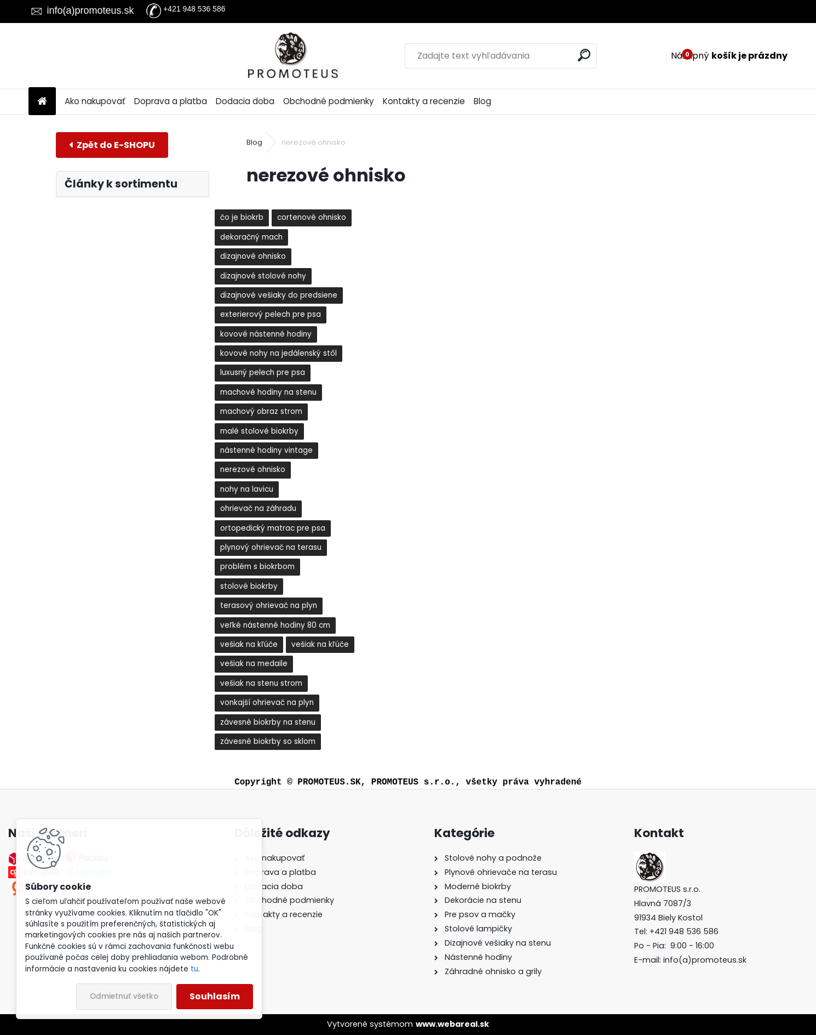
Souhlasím (214, 996)
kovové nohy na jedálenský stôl (278, 353)
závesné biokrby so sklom (267, 741)
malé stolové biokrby (259, 431)
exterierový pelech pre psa (270, 314)
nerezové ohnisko (252, 469)
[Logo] (103, 56)
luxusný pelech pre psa (262, 372)
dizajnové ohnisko (253, 256)
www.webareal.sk (452, 1024)
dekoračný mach (251, 237)
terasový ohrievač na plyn (268, 605)
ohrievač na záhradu (258, 508)
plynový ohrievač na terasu (270, 547)
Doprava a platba (170, 101)
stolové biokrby (249, 586)
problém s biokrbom (257, 566)
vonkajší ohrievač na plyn (267, 702)
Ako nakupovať (95, 101)
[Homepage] (42, 101)
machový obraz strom (261, 411)
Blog (482, 101)
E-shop (112, 145)
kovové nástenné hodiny (266, 334)
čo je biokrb (241, 217)
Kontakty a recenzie (424, 101)
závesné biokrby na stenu (267, 722)
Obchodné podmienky (328, 101)
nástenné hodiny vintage (266, 450)
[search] (521, 55)
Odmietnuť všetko (124, 996)
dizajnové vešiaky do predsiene (278, 295)
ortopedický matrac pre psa (272, 528)
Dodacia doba (245, 101)
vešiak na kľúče (249, 644)
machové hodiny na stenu (268, 392)
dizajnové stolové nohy (263, 276)
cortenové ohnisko (311, 217)
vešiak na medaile (254, 663)
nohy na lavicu (246, 489)
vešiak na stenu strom (261, 683)
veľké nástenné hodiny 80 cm (275, 625)
